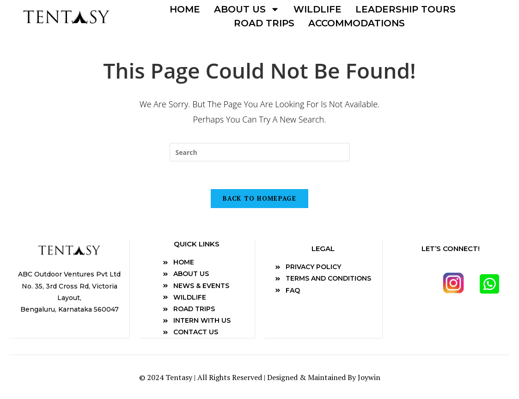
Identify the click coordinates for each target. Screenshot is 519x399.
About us (247, 9)
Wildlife (317, 9)
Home (185, 9)
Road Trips (264, 23)
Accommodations (356, 23)
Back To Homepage (259, 198)
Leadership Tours (405, 9)
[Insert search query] (260, 152)
